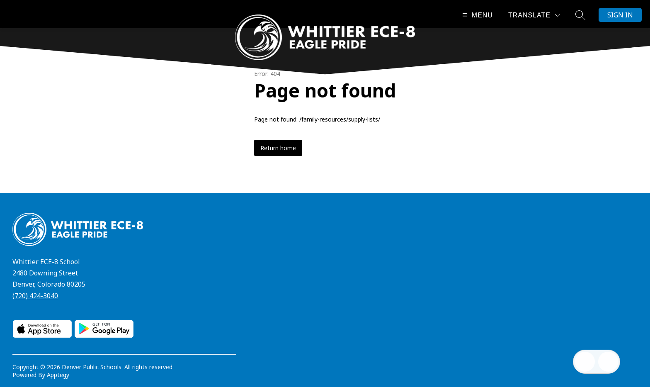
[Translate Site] (534, 15)
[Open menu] (476, 15)
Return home (278, 148)
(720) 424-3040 (35, 295)
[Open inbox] (585, 362)
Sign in (620, 14)
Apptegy (58, 375)
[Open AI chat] (608, 362)
